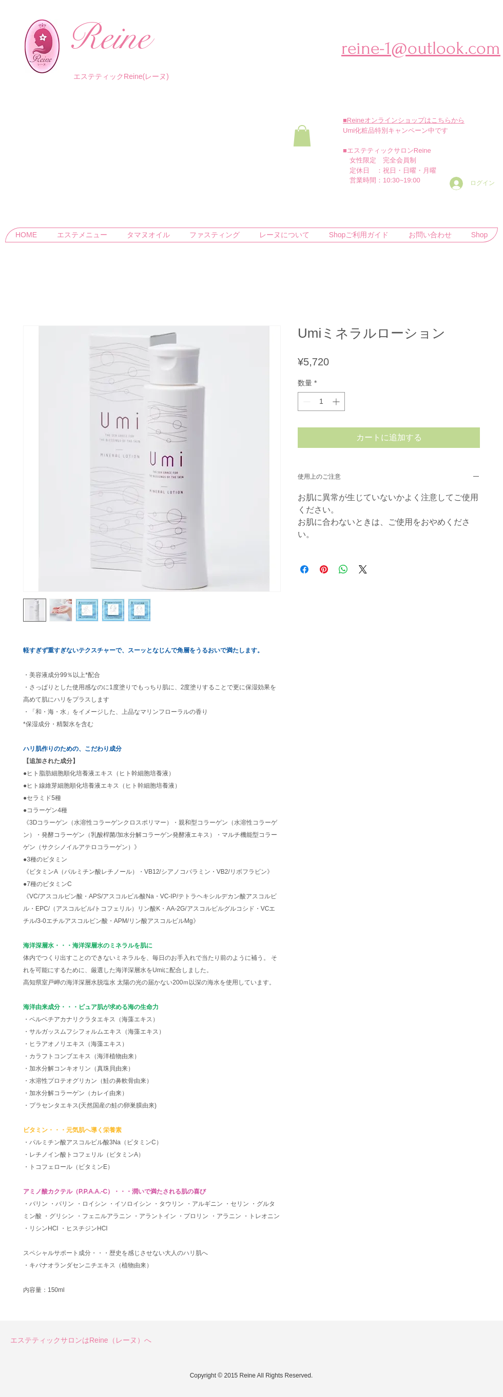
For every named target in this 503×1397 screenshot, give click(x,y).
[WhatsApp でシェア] (343, 569)
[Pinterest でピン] (324, 569)
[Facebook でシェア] (304, 569)
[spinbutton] (321, 401)
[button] (302, 136)
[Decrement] (305, 401)
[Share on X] (363, 569)
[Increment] (337, 401)
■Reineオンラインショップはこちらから (404, 120)
